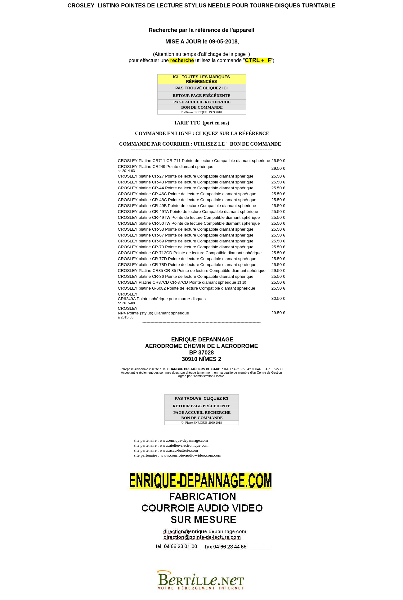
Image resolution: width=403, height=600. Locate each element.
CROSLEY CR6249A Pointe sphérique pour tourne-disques (162, 298)
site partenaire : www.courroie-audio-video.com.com (179, 455)
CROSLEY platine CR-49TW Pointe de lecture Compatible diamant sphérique (189, 217)
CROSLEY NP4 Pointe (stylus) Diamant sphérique (153, 312)
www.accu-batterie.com (181, 450)
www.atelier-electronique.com (184, 445)
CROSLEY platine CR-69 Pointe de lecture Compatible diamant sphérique (185, 241)
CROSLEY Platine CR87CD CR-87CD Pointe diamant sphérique (182, 282)
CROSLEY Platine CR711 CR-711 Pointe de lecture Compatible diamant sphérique (194, 160)
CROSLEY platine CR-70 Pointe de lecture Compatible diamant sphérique (185, 247)
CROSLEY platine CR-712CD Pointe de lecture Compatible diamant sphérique (190, 252)
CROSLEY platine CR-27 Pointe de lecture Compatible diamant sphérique (185, 176)
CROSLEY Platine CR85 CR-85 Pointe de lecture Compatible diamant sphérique (192, 270)
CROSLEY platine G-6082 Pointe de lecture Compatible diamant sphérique (186, 288)
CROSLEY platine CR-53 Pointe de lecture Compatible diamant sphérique (185, 229)
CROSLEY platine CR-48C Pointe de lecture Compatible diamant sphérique (187, 199)
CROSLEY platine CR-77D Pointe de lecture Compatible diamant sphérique (187, 258)
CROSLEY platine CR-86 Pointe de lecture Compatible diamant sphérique (185, 276)
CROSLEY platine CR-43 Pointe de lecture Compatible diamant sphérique (185, 182)
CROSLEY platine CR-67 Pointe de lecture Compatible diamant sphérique (185, 235)
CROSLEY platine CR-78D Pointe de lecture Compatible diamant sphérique (187, 264)
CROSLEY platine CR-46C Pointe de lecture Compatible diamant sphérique (187, 194)
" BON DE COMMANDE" (255, 144)
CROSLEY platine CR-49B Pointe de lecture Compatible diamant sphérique (187, 205)
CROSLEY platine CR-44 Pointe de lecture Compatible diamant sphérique (185, 188)
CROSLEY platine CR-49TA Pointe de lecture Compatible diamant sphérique (188, 211)
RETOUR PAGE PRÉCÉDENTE (202, 95)
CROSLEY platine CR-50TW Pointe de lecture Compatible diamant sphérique (189, 223)
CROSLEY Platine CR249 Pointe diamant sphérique (165, 168)
